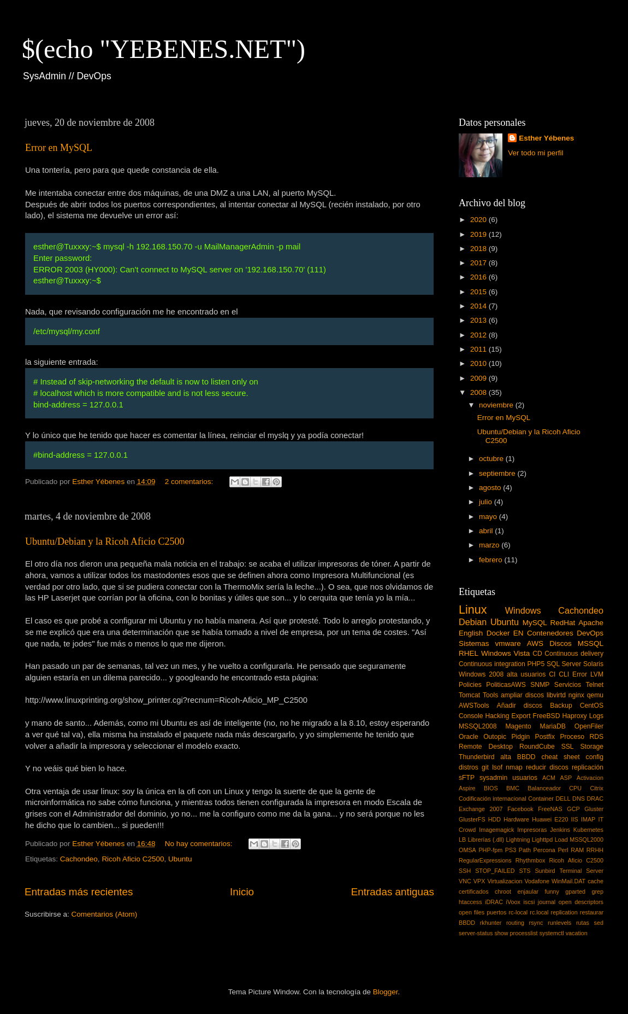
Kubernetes (588, 829)
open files (471, 912)
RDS (596, 737)
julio (486, 502)
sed (598, 922)
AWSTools (474, 705)
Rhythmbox (531, 860)
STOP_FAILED (494, 870)
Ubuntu (180, 859)
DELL (563, 798)
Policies (470, 685)
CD (537, 653)
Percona (544, 850)
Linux (473, 609)
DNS (578, 798)
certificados (474, 891)
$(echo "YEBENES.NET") (163, 48)
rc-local (518, 912)
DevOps (590, 633)
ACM (548, 777)
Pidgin (520, 737)
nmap (514, 767)
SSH (465, 870)
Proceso (572, 737)
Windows (523, 610)
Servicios (567, 685)
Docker (498, 633)
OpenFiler (588, 726)
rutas (582, 922)
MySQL (535, 623)
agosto (491, 487)
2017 (479, 263)
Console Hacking (484, 716)
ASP (566, 777)
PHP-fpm (490, 850)
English (471, 633)
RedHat (563, 623)
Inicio (242, 892)
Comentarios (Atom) (105, 914)
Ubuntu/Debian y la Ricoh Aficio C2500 (104, 541)
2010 (479, 363)
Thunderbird (476, 757)
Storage (592, 746)
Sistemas (474, 643)
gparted (575, 891)
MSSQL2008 (478, 726)
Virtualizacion (504, 881)
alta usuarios (526, 674)
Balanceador (544, 788)
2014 (479, 306)
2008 (479, 392)
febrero (492, 560)
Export (520, 716)
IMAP (588, 819)
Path (525, 850)
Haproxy (574, 716)
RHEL (468, 653)
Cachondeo (79, 859)
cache (595, 881)
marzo (490, 545)
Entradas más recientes (79, 892)
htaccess (470, 902)
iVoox (513, 902)
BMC (512, 788)
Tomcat (469, 695)
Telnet (594, 685)
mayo (489, 516)
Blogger (385, 992)
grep (597, 891)
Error (579, 674)
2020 (479, 219)
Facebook (520, 809)
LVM (596, 674)
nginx (576, 695)
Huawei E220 (550, 819)
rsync (536, 922)
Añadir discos (520, 705)
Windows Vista (505, 653)
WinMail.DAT (568, 881)
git (485, 767)
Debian (473, 622)
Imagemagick (496, 829)
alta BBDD (517, 757)
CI (552, 674)
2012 (479, 335)
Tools (490, 695)
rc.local (539, 912)
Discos (560, 643)
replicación (587, 767)
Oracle (468, 737)
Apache (590, 623)
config (594, 757)
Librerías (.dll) (486, 839)
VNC (465, 881)
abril (487, 531)
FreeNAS (550, 809)
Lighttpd (542, 839)
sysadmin (493, 778)
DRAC (594, 798)
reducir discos (547, 767)
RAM (577, 850)
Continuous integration (492, 664)
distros (468, 767)
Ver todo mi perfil (535, 153)
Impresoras (532, 829)
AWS (535, 643)
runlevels (559, 922)
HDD (494, 819)
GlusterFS (472, 819)
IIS (574, 819)
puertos (496, 912)
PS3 (510, 850)
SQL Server (564, 664)
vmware (508, 643)
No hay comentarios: (200, 844)
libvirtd (556, 695)
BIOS (491, 788)
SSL (567, 746)
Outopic (494, 737)
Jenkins (560, 829)
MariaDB (553, 726)
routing (515, 922)
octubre (492, 458)
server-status (476, 933)
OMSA (467, 850)
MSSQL (590, 643)
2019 (479, 234)
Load (561, 839)
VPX (479, 881)
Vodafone (536, 881)
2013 (479, 320)
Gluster (593, 809)
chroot (503, 891)
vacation (577, 933)
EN (518, 633)
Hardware (516, 819)
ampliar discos (522, 695)
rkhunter (491, 922)
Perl (563, 850)
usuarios (524, 778)
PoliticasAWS (505, 685)
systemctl (552, 933)
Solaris (593, 664)
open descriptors (581, 902)
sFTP (467, 778)
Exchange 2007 (481, 809)
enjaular (528, 891)
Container (541, 798)
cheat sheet (560, 757)
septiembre (498, 473)
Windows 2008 (481, 674)
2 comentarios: (190, 481)
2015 (479, 292)
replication (564, 912)
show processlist (515, 933)
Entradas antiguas (392, 892)
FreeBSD (546, 716)
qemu (595, 695)
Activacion (590, 777)
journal (546, 902)
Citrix (596, 788)
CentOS (591, 705)
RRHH (594, 850)
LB (462, 839)
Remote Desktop (486, 746)
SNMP (539, 685)
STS (524, 870)
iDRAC (494, 902)
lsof (497, 767)
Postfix (545, 737)
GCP (573, 809)
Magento (518, 726)
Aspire (467, 788)
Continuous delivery (573, 653)
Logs (596, 716)
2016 (479, 277)
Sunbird (545, 870)
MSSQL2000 (586, 839)
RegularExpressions (485, 860)
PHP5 (536, 664)
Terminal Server (582, 870)
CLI (564, 674)
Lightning (518, 839)
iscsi (529, 902)
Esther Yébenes (546, 138)
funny (551, 891)
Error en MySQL (58, 147)
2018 (479, 248)
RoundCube (537, 746)
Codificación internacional (492, 798)
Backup (561, 705)
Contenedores (550, 633)
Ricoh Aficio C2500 (133, 859)
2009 (479, 378)
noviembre (497, 405)
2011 (479, 349)
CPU (575, 788)
